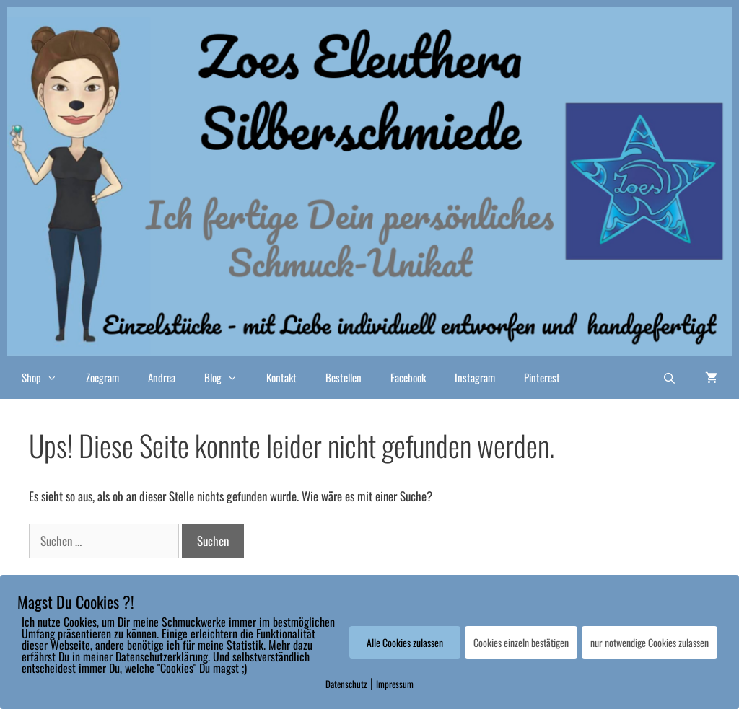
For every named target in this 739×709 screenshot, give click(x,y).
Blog (228, 377)
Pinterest (542, 377)
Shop (46, 377)
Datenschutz (346, 684)
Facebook (408, 377)
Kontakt (281, 377)
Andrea (161, 377)
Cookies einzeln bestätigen (521, 642)
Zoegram (102, 377)
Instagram (475, 377)
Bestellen (343, 377)
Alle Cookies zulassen (405, 642)
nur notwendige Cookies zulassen (649, 642)
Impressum (395, 684)
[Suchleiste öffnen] (669, 377)
